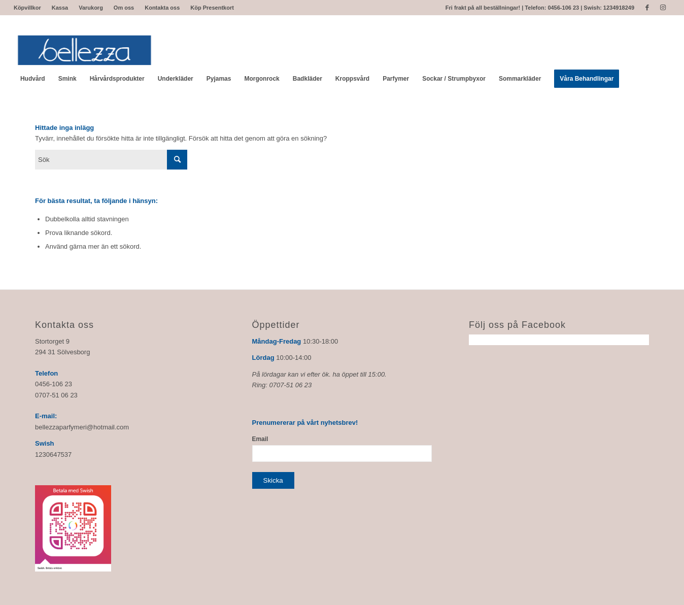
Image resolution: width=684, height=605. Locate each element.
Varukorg (91, 8)
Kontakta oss (162, 8)
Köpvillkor (27, 8)
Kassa (60, 8)
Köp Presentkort (212, 8)
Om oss (124, 8)
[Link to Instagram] (662, 7)
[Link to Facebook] (647, 7)
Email (260, 439)
